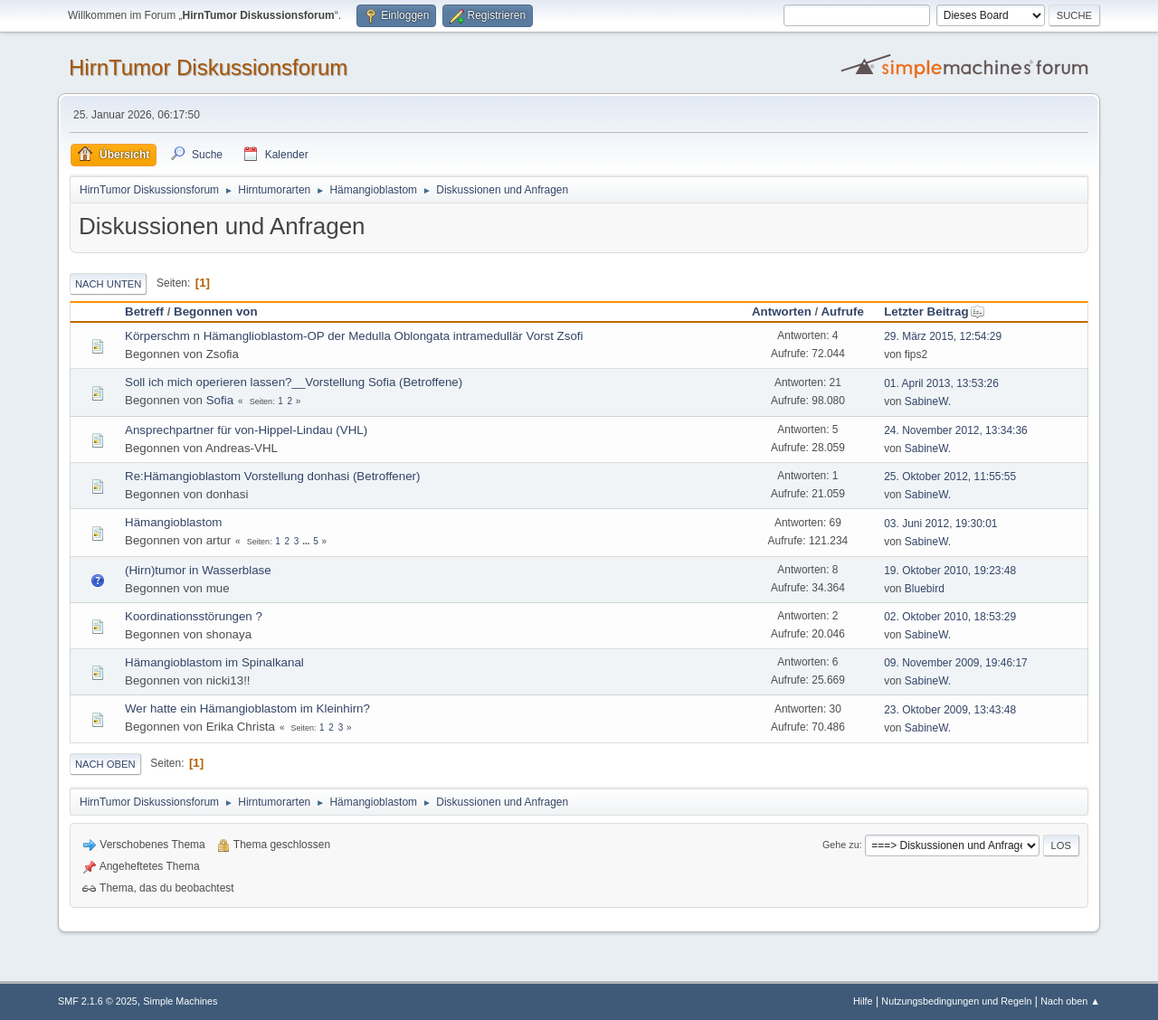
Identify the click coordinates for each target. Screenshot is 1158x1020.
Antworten (782, 311)
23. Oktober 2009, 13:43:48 (950, 710)
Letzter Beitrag (934, 311)
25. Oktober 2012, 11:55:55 (950, 476)
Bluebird (924, 588)
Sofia (219, 400)
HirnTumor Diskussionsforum (208, 67)
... (307, 541)
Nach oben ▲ (1070, 1001)
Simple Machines (180, 1001)
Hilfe (863, 1001)
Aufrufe (842, 311)
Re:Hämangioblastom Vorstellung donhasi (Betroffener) (272, 476)
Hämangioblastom (173, 522)
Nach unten (108, 284)
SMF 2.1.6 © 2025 (98, 1001)
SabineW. (928, 401)
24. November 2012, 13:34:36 (956, 430)
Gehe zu (840, 844)
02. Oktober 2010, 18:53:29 (950, 616)
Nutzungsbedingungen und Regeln (956, 1001)
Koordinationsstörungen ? (193, 616)
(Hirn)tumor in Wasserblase (198, 570)
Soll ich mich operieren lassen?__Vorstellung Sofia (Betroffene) (293, 382)
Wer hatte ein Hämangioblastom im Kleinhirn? (247, 708)
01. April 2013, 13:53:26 (941, 383)
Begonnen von (216, 311)
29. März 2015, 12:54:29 (942, 336)
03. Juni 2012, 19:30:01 (940, 523)
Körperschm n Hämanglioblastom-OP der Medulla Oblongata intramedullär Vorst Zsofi (354, 336)
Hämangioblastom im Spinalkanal (214, 662)
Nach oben (105, 764)
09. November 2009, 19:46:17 (956, 662)
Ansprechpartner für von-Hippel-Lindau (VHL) (246, 430)
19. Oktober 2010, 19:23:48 (950, 570)
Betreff (144, 311)
